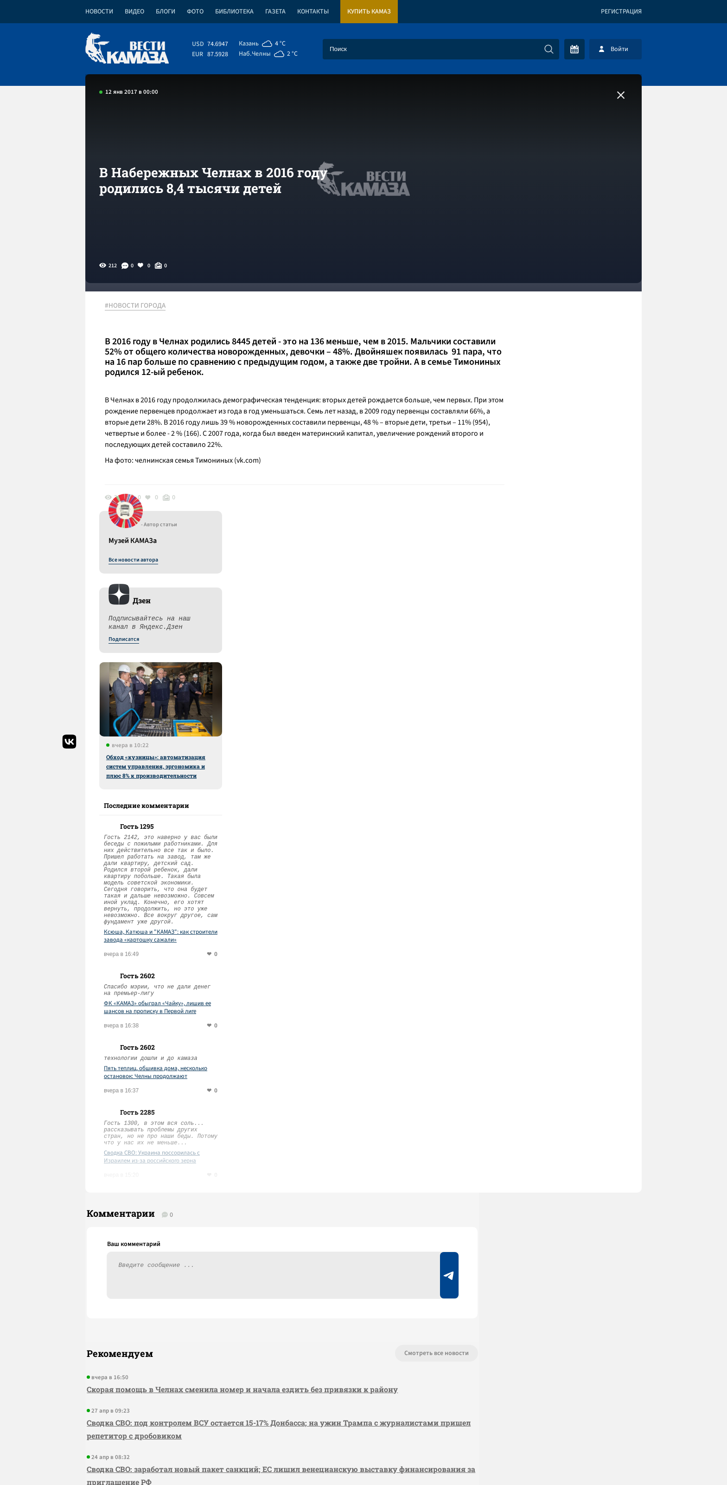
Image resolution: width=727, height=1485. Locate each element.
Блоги (165, 11)
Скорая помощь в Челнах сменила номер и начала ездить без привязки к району (240, 1151)
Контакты (313, 11)
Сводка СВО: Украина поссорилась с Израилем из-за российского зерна (558, 913)
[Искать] (549, 49)
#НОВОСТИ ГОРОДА (138, 305)
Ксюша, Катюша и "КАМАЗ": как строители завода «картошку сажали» (566, 692)
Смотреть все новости (391, 1115)
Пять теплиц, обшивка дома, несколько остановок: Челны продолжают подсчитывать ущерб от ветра (561, 828)
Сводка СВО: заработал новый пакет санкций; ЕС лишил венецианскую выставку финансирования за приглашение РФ (240, 1238)
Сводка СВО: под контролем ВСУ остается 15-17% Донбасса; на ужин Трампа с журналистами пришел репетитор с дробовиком (230, 1191)
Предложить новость (550, 1146)
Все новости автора (539, 316)
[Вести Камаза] (127, 48)
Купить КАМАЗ (369, 11)
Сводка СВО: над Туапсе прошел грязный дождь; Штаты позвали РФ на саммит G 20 (246, 1278)
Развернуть (364, 1423)
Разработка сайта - (606, 1459)
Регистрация (621, 11)
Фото (195, 11)
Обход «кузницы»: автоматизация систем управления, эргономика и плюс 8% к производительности (561, 522)
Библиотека (234, 11)
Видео (134, 11)
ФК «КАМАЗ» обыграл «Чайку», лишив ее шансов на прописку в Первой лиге (563, 763)
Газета (275, 11)
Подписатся (529, 395)
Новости (99, 11)
